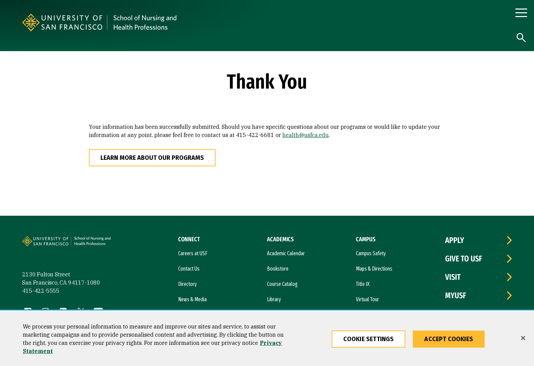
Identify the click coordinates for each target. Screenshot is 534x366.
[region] (267, 338)
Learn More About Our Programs (152, 158)
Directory (187, 284)
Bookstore (277, 268)
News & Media (192, 299)
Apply (454, 240)
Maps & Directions (374, 268)
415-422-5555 (41, 290)
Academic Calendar (286, 253)
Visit (453, 277)
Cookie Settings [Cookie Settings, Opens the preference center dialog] (368, 339)
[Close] (523, 338)
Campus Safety (371, 253)
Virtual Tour (367, 299)
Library (274, 299)
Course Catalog (282, 284)
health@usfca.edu (305, 135)
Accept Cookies (448, 339)
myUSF (455, 295)
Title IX (363, 284)
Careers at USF (192, 253)
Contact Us (189, 268)
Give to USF (463, 259)
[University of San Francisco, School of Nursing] (209, 22)
